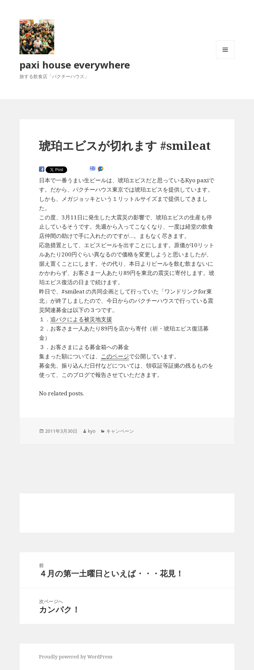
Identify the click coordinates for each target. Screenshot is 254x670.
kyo (92, 431)
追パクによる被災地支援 (81, 319)
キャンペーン (120, 431)
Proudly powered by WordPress (75, 656)
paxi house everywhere (75, 64)
